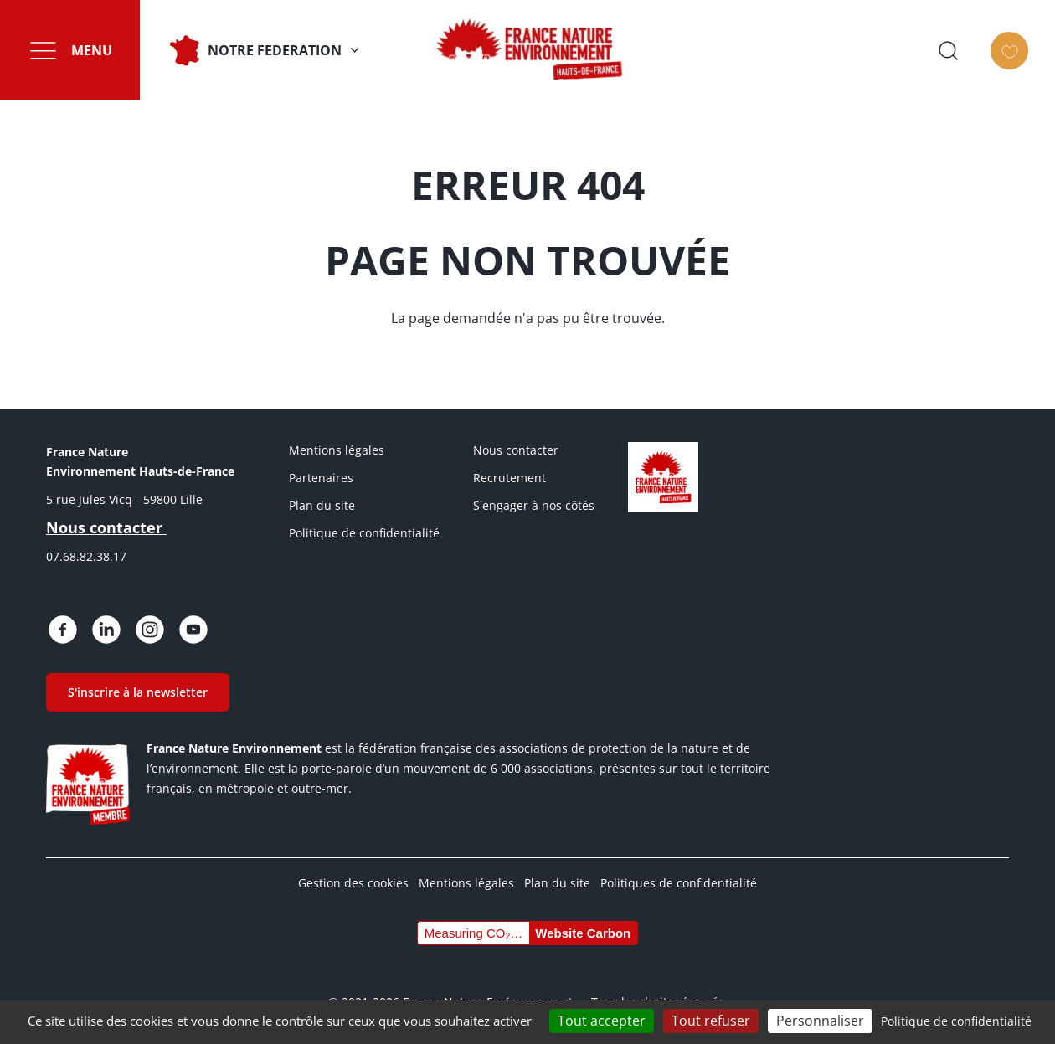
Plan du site (322, 505)
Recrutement (509, 478)
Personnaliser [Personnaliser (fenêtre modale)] (820, 1020)
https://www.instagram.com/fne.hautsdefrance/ (150, 629)
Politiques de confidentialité (678, 883)
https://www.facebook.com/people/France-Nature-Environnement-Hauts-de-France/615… (63, 629)
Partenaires (321, 478)
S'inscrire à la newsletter (138, 692)
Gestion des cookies (353, 883)
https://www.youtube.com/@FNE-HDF (193, 629)
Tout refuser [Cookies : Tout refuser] (711, 1020)
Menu (91, 50)
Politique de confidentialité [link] (956, 1021)
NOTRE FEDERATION (275, 50)
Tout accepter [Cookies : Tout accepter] (602, 1020)
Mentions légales (336, 450)
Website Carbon (582, 933)
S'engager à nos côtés (533, 505)
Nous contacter (515, 450)
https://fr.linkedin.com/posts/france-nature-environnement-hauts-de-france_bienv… (106, 629)
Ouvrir (965, 50)
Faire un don (1028, 65)
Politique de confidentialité (364, 533)
